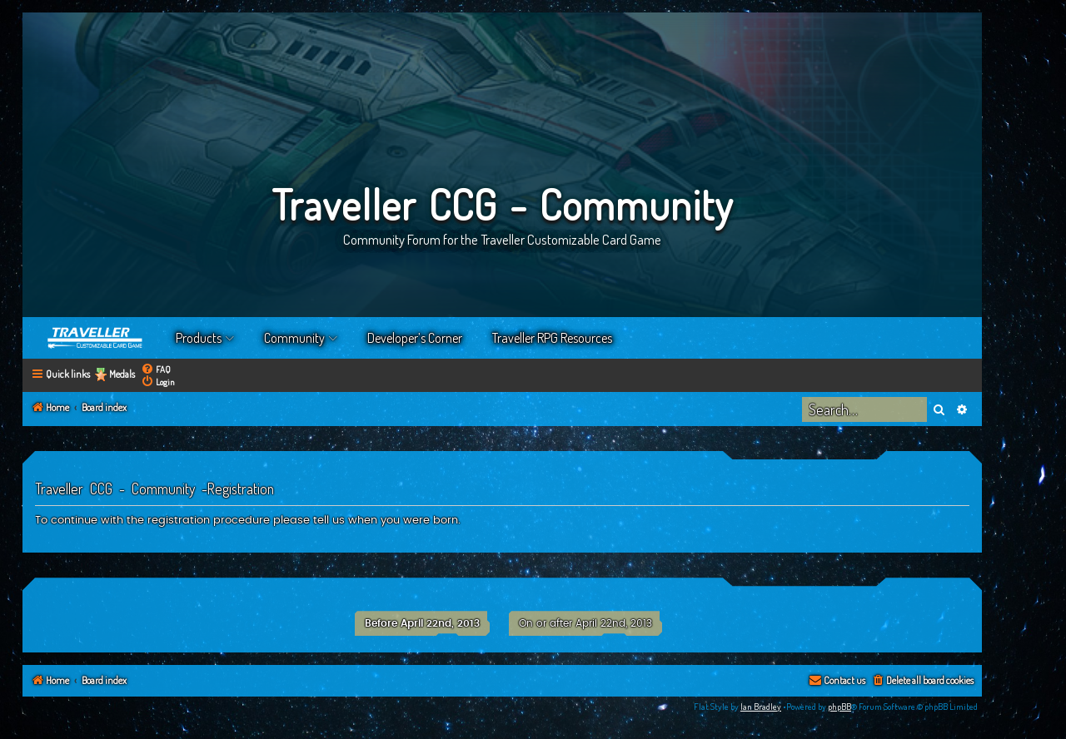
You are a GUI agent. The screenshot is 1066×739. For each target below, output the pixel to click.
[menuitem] (156, 369)
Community (294, 338)
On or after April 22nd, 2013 (585, 623)
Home (96, 337)
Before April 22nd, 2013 (422, 623)
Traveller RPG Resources (552, 338)
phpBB (839, 706)
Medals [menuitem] (122, 374)
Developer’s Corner (414, 338)
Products (199, 338)
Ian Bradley (760, 706)
